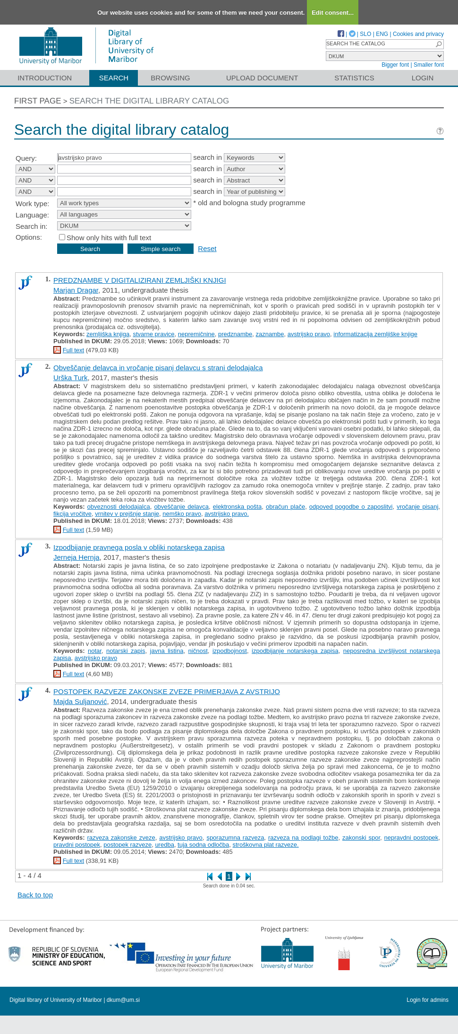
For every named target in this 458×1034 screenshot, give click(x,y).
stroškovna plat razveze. (266, 844)
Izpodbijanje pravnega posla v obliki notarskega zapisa (139, 547)
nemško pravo (181, 513)
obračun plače (285, 506)
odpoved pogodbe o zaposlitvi (351, 506)
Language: (32, 215)
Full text (74, 350)
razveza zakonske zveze (121, 837)
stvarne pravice (153, 334)
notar (95, 650)
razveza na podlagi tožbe (303, 837)
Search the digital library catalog (149, 100)
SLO (365, 34)
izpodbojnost (229, 650)
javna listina (167, 650)
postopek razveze (127, 844)
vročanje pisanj (417, 506)
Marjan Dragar (75, 290)
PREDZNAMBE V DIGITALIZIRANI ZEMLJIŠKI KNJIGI (139, 280)
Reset (207, 248)
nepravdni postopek (411, 837)
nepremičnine (196, 334)
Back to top (35, 895)
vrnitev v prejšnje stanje (127, 513)
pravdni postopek (76, 844)
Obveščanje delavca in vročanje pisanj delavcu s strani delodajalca (158, 368)
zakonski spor (361, 837)
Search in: (32, 226)
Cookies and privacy (418, 34)
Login (423, 78)
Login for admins (428, 1000)
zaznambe (270, 334)
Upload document (262, 78)
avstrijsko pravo (309, 334)
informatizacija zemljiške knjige (375, 334)
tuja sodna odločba (203, 844)
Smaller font (429, 64)
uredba (164, 844)
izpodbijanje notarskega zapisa (295, 650)
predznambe (235, 334)
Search (114, 78)
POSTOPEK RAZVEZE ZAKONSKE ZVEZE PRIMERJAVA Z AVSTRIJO (166, 691)
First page (37, 100)
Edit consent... (333, 12)
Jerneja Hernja (76, 557)
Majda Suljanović (80, 701)
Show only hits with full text (109, 238)
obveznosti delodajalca (118, 506)
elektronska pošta (237, 506)
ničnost (198, 650)
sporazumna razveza (235, 837)
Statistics (354, 78)
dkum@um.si (123, 1000)
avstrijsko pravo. (226, 513)
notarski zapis (125, 650)
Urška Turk (70, 378)
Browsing (170, 78)
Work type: (32, 204)
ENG (382, 34)
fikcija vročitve (72, 513)
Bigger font (395, 64)
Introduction (44, 78)
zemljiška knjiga (107, 334)
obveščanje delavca (181, 506)
